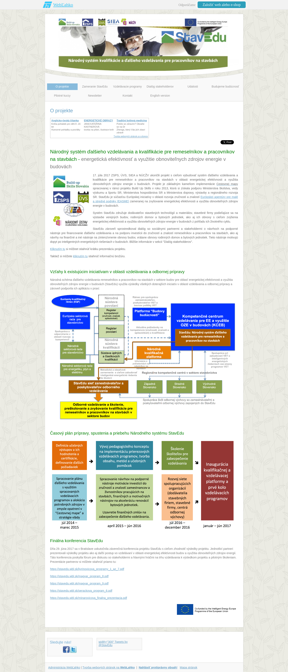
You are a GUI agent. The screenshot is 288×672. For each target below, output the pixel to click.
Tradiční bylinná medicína (132, 120)
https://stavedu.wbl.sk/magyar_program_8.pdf (79, 576)
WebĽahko (63, 4)
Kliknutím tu (57, 249)
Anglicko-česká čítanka (65, 120)
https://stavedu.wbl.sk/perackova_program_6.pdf (81, 590)
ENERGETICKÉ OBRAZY (98, 120)
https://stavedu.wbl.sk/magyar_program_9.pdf (79, 583)
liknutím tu (81, 256)
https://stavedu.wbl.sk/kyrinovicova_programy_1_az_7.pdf (87, 569)
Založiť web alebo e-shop (222, 5)
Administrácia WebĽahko (64, 667)
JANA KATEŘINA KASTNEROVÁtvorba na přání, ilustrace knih (99, 127)
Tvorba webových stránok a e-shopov (131, 136)
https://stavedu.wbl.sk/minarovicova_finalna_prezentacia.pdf (88, 598)
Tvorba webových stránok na (108, 667)
